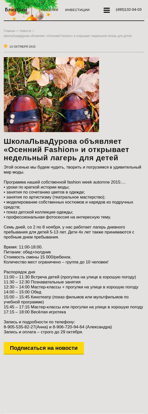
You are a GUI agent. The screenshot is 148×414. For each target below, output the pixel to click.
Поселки (49, 10)
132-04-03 (129, 9)
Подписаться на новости (44, 348)
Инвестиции (77, 10)
